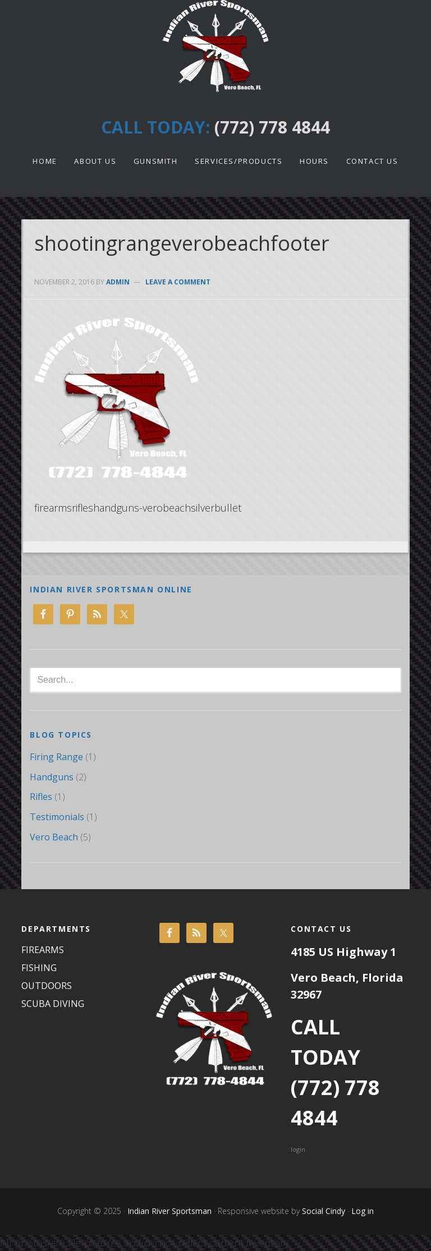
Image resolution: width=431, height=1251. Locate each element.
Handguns (52, 777)
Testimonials (57, 817)
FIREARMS (42, 950)
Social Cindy (322, 1211)
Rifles (41, 796)
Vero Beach (54, 837)
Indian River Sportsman (215, 46)
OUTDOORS (46, 985)
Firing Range (56, 757)
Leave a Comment (177, 282)
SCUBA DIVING (52, 1003)
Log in (362, 1211)
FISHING (39, 968)
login (298, 1149)
